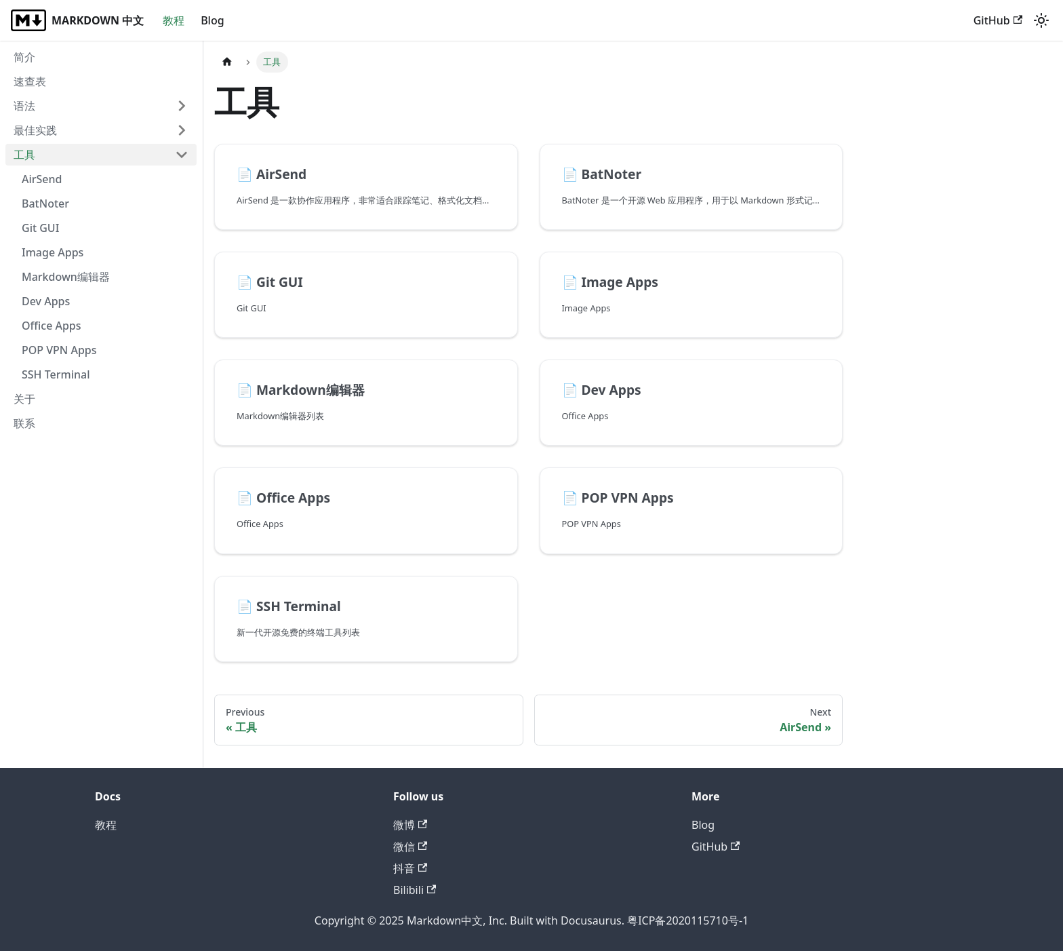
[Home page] (227, 62)
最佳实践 (35, 130)
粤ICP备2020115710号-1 (687, 920)
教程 (173, 20)
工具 (24, 154)
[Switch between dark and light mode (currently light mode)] (1041, 20)
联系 (24, 423)
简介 (24, 57)
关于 (24, 398)
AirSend (42, 179)
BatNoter (45, 203)
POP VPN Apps (59, 350)
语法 (24, 105)
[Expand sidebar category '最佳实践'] (182, 130)
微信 (410, 846)
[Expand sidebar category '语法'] (182, 106)
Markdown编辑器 (66, 276)
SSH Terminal (56, 374)
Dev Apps (46, 301)
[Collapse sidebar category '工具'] (182, 155)
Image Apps (52, 252)
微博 (410, 824)
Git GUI (40, 227)
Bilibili (414, 889)
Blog (212, 20)
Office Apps (51, 325)
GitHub (998, 20)
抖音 (410, 868)
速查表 (30, 81)
